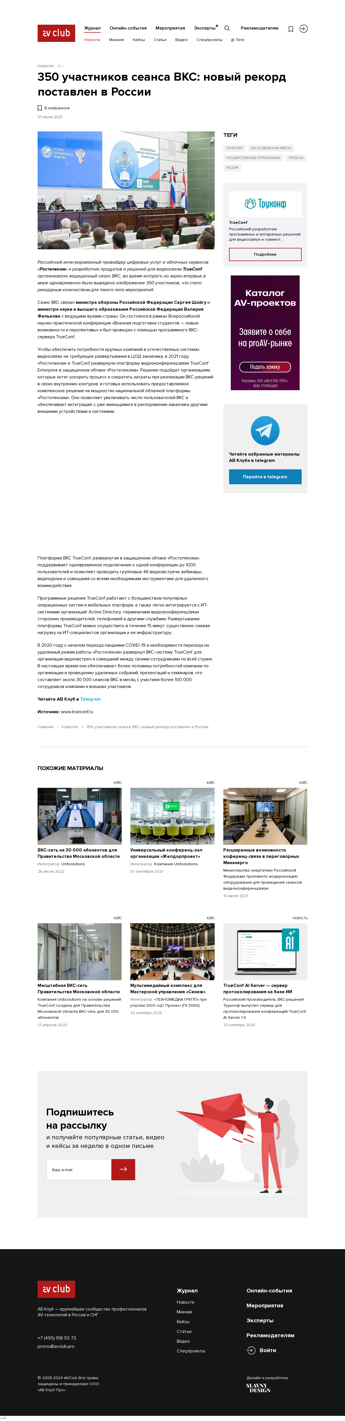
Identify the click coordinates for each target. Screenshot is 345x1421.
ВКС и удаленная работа (271, 148)
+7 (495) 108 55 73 (57, 1338)
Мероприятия (170, 28)
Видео (181, 39)
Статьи (160, 39)
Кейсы (139, 39)
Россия (232, 168)
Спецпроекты (209, 39)
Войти (268, 1350)
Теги (237, 39)
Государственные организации (253, 158)
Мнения (116, 39)
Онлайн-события (128, 28)
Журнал (92, 28)
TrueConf (234, 148)
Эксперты (205, 28)
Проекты (296, 158)
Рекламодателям (259, 28)
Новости (92, 39)
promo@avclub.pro (56, 1346)
